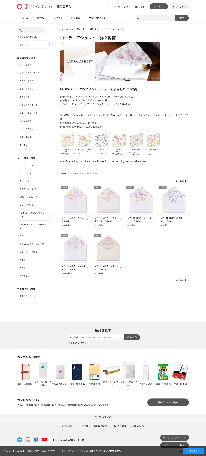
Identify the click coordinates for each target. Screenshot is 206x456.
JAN (70, 173)
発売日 (82, 173)
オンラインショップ (118, 6)
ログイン (158, 6)
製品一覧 (23, 44)
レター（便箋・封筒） (29, 112)
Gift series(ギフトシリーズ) (31, 243)
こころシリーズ (26, 165)
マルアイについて (97, 17)
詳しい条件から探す (29, 36)
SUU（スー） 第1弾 (28, 251)
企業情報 (139, 6)
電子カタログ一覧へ (168, 402)
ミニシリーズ (25, 173)
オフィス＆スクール (28, 104)
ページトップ (103, 416)
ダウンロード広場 (173, 445)
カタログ (58, 17)
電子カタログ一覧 (27, 296)
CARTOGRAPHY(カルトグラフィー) (32, 226)
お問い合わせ (179, 6)
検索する (182, 18)
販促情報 (75, 17)
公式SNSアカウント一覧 (72, 439)
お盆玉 (22, 267)
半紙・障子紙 (25, 136)
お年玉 (22, 259)
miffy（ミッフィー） (28, 197)
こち (21, 235)
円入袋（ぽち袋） (27, 80)
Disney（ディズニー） (29, 205)
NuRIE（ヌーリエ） (28, 189)
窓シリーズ (24, 181)
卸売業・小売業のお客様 (94, 426)
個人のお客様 (119, 426)
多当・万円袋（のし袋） (30, 73)
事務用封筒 (24, 96)
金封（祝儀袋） (26, 65)
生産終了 (23, 144)
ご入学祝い (24, 275)
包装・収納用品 (26, 128)
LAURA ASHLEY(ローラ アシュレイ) (32, 215)
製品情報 (41, 17)
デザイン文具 (25, 120)
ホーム (25, 17)
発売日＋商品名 (91, 173)
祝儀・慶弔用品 (26, 88)
